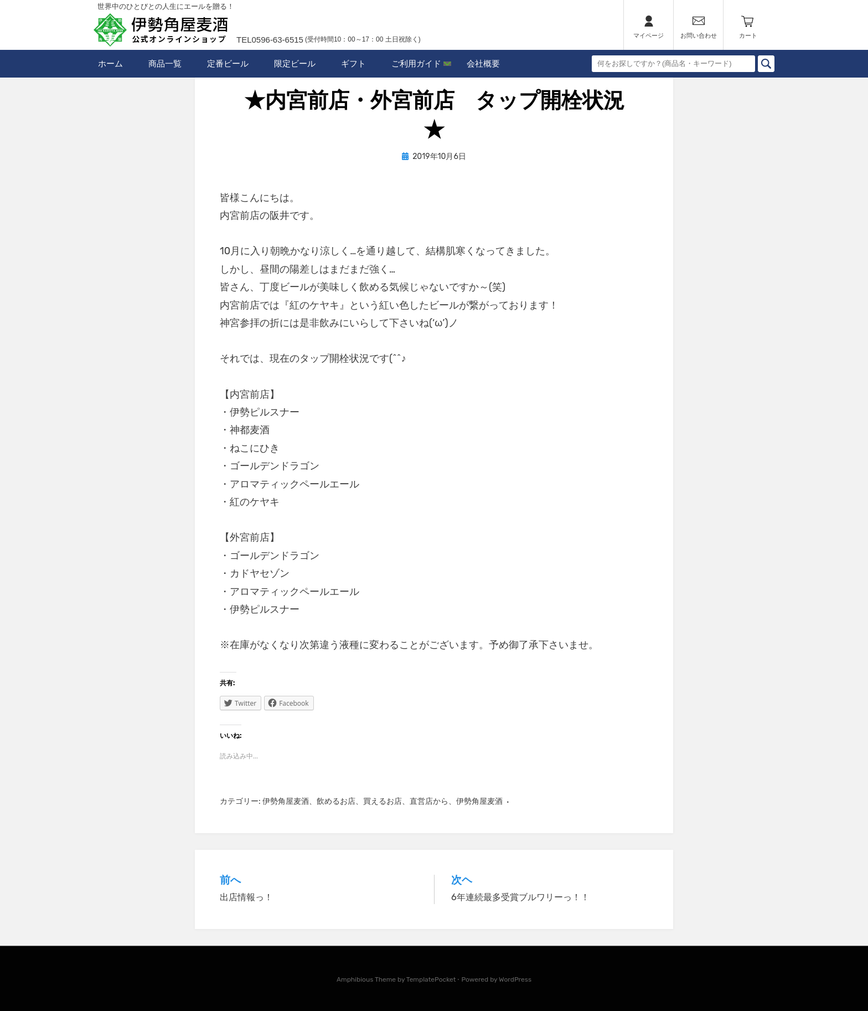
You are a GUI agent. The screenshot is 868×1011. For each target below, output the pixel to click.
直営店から (429, 801)
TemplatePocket (431, 979)
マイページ (648, 35)
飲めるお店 (336, 801)
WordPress (515, 979)
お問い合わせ (698, 35)
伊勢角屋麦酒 (285, 801)
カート (748, 35)
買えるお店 (382, 801)
